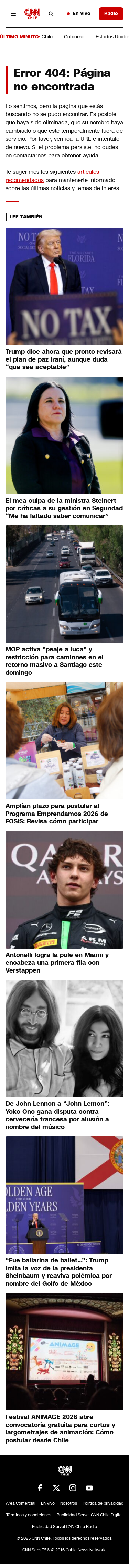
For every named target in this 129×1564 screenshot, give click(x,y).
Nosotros (68, 1503)
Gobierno (74, 36)
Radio (111, 13)
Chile (47, 36)
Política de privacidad (103, 1503)
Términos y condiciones (28, 1515)
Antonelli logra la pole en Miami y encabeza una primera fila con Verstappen (57, 963)
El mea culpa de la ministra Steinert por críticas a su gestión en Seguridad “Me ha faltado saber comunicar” (64, 508)
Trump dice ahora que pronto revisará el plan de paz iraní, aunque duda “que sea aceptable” (64, 359)
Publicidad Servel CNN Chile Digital (90, 1515)
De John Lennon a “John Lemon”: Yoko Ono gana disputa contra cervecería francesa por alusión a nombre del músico (57, 1115)
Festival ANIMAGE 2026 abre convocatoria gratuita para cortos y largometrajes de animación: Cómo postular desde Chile (60, 1429)
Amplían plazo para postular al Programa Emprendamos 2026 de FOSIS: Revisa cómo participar (57, 814)
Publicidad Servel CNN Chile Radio (64, 1526)
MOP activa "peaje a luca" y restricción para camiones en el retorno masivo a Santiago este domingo (55, 661)
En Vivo (78, 13)
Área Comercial (20, 1503)
